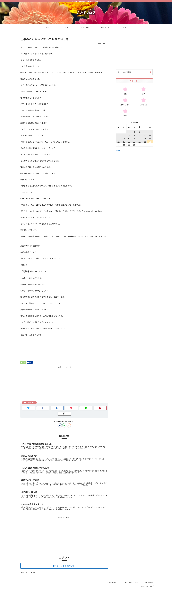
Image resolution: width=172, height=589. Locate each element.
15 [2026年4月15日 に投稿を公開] (129, 138)
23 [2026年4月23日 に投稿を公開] (134, 141)
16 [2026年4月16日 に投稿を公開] (134, 138)
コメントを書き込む (65, 566)
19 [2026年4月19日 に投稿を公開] (150, 138)
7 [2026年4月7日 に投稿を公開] (123, 135)
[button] (150, 72)
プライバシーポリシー (130, 582)
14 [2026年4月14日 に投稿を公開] (124, 138)
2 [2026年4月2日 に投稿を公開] (134, 132)
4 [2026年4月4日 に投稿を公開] (144, 132)
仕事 (23, 362)
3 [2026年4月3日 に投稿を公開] (139, 132)
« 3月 (118, 150)
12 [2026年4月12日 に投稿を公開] (150, 135)
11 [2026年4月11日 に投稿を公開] (145, 135)
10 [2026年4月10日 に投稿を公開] (140, 135)
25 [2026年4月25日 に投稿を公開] (145, 141)
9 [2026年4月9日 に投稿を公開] (134, 135)
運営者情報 (148, 582)
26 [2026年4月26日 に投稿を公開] (150, 141)
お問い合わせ (111, 582)
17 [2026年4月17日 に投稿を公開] (140, 138)
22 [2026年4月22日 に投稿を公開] (129, 141)
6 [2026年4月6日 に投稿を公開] (118, 135)
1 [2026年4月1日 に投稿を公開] (129, 132)
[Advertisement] (64, 384)
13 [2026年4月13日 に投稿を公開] (118, 138)
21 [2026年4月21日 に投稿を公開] (124, 141)
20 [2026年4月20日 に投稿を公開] (118, 141)
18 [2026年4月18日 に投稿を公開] (145, 138)
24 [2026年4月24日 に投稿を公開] (140, 141)
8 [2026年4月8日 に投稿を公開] (129, 135)
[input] (134, 72)
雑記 (29, 362)
